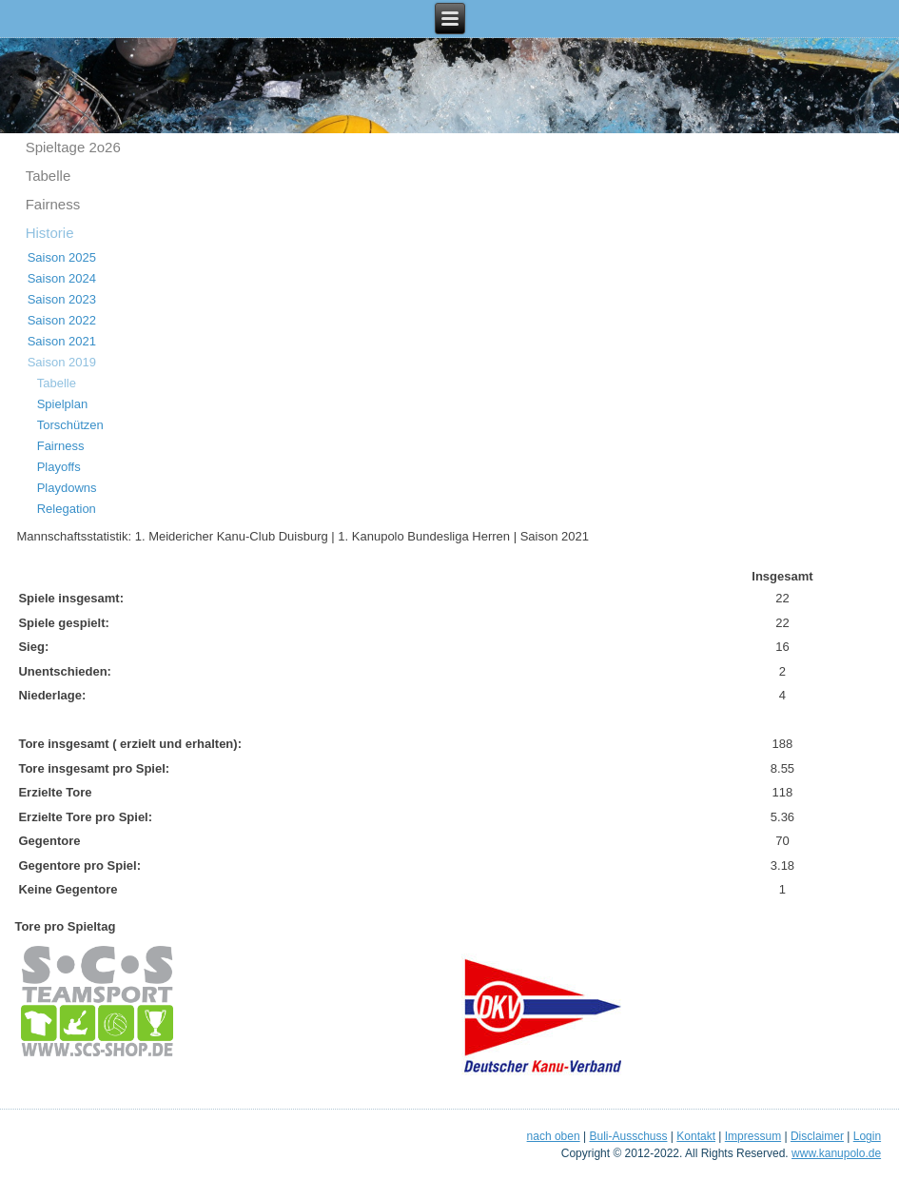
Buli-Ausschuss (628, 1136)
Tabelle (48, 175)
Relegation (66, 509)
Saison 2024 (62, 278)
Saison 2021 (62, 341)
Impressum (753, 1136)
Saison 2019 (62, 362)
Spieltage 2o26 (73, 147)
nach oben (553, 1136)
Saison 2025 (62, 257)
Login (867, 1136)
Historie (50, 233)
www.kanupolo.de (836, 1153)
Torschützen (70, 425)
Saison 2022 (62, 320)
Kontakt (695, 1136)
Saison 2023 (62, 299)
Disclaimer (817, 1136)
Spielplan (62, 404)
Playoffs (59, 467)
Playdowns (67, 488)
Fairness (53, 204)
